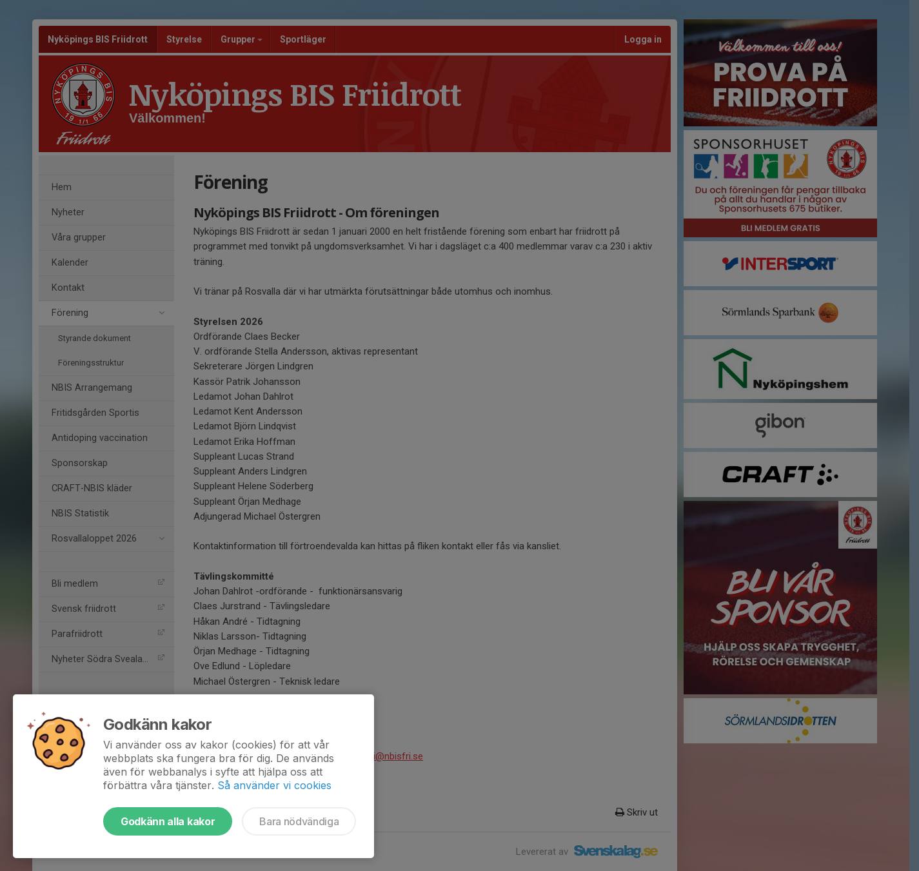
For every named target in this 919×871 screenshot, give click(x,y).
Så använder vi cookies (274, 785)
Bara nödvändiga (299, 821)
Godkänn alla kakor (168, 821)
